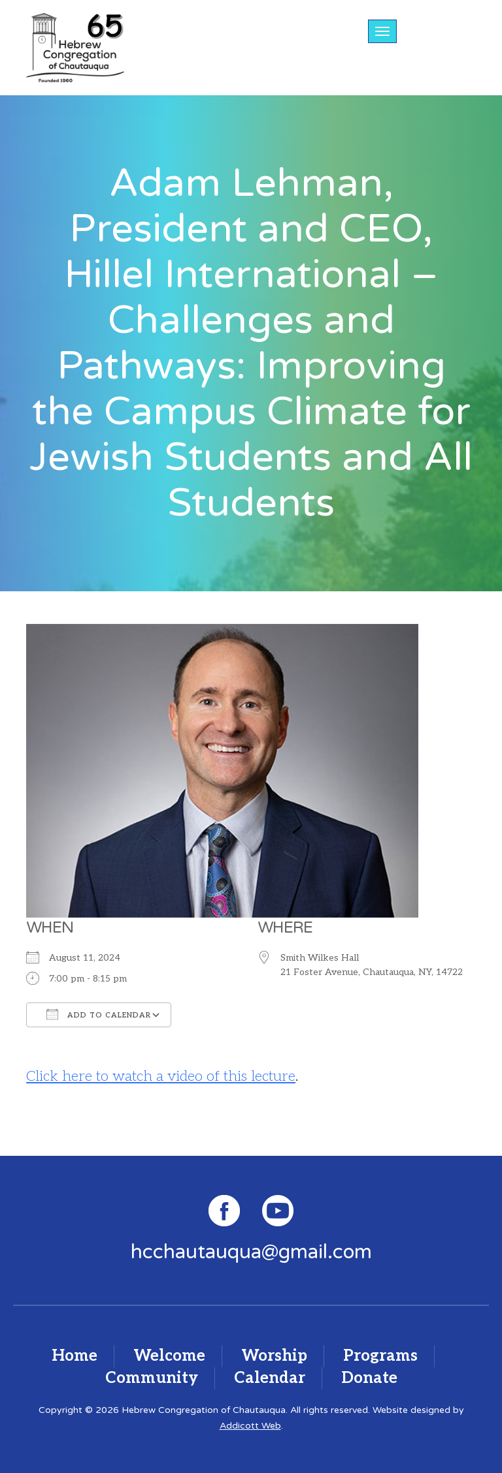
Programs (380, 1355)
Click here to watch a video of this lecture (160, 1076)
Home (74, 1355)
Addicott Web (250, 1425)
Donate (369, 1378)
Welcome (169, 1355)
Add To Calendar (98, 1014)
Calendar (269, 1378)
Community (151, 1378)
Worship (274, 1355)
